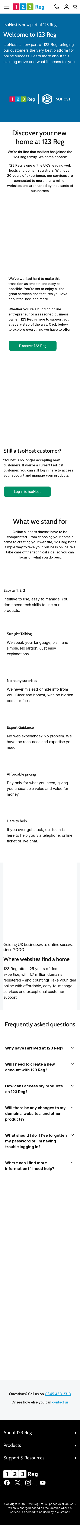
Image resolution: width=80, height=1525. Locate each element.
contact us (60, 1402)
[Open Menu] (5, 6)
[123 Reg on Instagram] (28, 1485)
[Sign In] (65, 7)
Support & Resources (23, 1458)
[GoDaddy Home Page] (21, 1474)
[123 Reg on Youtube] (42, 1485)
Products (12, 1445)
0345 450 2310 (58, 1394)
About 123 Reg (17, 1432)
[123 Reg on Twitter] (17, 1485)
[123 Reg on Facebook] (6, 1485)
